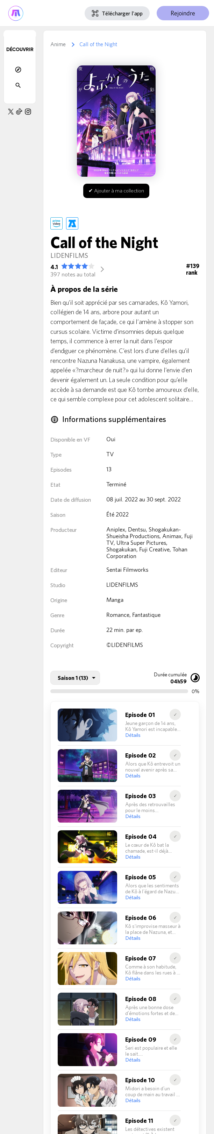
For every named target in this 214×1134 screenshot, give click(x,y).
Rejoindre (183, 13)
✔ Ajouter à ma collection (116, 190)
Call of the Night (98, 44)
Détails (133, 735)
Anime (58, 44)
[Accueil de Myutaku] (15, 13)
